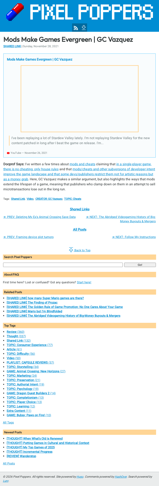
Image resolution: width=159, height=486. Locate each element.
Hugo (79, 477)
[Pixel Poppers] (79, 15)
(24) (22, 376)
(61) (14, 349)
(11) (19, 411)
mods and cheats (82, 164)
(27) (36, 371)
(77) (30, 345)
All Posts (79, 229)
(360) (15, 332)
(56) (21, 354)
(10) (29, 415)
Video (30, 199)
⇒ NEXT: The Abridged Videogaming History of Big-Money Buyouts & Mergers (121, 219)
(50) (14, 358)
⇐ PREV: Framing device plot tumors (28, 237)
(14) (31, 393)
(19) (25, 384)
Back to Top (79, 250)
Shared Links (79, 209)
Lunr (5, 481)
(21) (23, 380)
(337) (16, 336)
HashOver (121, 477)
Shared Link (12, 46)
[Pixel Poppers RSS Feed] (76, 28)
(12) (21, 406)
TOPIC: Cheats (72, 199)
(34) (23, 367)
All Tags (8, 422)
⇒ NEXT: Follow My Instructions (134, 237)
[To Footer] (83, 27)
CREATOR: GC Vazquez (48, 199)
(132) (19, 340)
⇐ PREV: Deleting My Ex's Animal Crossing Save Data (39, 217)
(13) (25, 398)
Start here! (84, 282)
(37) (30, 362)
